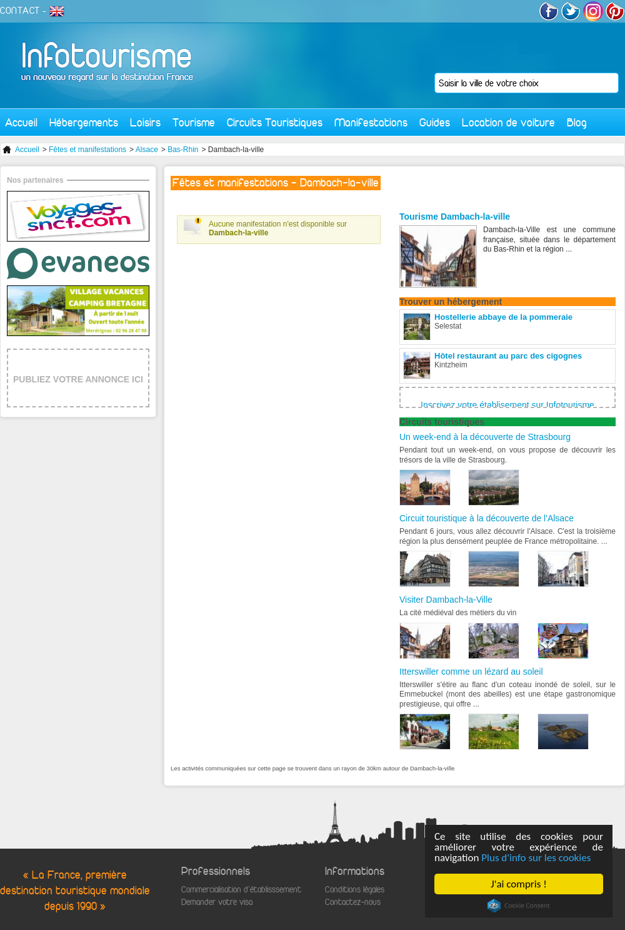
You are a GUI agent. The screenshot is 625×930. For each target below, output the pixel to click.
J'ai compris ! (518, 884)
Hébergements (83, 122)
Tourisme (193, 122)
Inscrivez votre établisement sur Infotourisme (507, 405)
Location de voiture (508, 122)
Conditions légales (354, 889)
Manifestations (371, 122)
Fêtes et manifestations (87, 149)
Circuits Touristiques (274, 122)
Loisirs (145, 122)
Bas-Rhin (183, 149)
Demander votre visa (216, 902)
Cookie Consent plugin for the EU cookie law (519, 905)
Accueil (21, 122)
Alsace (147, 149)
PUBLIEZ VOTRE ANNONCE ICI (78, 379)
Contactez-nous (353, 902)
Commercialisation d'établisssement (241, 889)
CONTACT (20, 10)
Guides (434, 122)
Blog (577, 122)
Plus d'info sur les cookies (536, 857)
